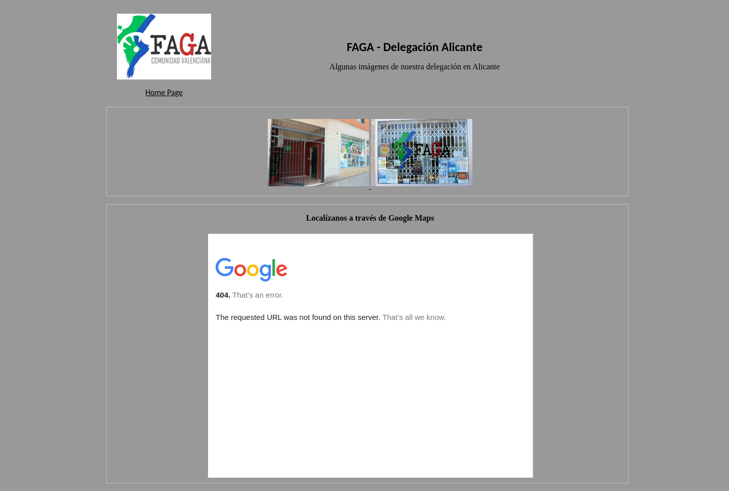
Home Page (164, 92)
